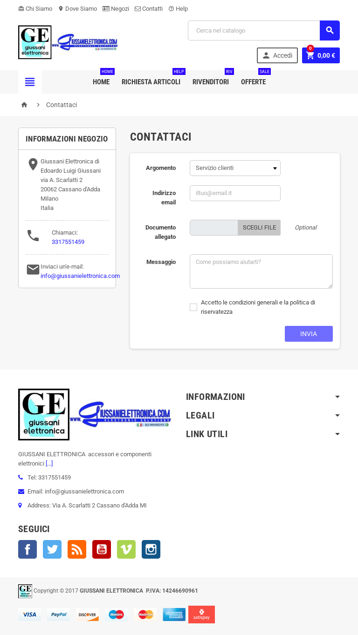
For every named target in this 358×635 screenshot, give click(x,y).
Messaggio (161, 261)
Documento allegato (160, 232)
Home (103, 78)
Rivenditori (213, 78)
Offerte (255, 78)
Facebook (27, 549)
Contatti (149, 8)
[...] (48, 463)
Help (178, 8)
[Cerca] (264, 30)
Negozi (116, 8)
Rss (77, 549)
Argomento (161, 167)
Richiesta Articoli (153, 78)
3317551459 (68, 241)
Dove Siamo (77, 8)
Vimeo (126, 549)
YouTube (101, 549)
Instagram (151, 549)
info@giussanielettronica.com (80, 275)
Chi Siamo (35, 8)
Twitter (52, 549)
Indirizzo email (164, 197)
